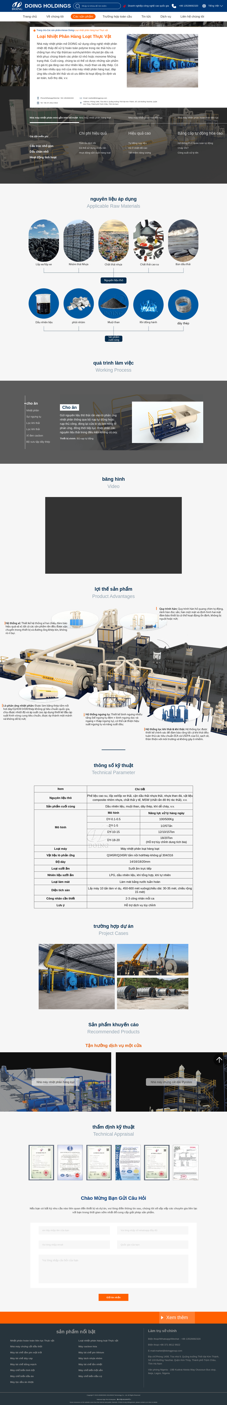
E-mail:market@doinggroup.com (165, 1350)
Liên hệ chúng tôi (192, 16)
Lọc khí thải (33, 423)
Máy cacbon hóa (87, 1346)
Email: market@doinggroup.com (95, 98)
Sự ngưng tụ (33, 416)
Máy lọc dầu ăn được (22, 1382)
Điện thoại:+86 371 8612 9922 (164, 1344)
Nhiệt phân (32, 410)
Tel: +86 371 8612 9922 (49, 103)
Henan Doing (67, 30)
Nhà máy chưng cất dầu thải (26, 1346)
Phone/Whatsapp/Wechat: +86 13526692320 (57, 98)
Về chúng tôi (55, 16)
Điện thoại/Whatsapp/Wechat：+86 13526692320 (174, 1339)
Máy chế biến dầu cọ (90, 1376)
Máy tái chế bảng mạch (23, 1364)
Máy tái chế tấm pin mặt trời (26, 1352)
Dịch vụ (165, 16)
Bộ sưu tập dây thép (38, 441)
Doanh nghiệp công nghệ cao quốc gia (148, 5)
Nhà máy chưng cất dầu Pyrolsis (171, 1082)
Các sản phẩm (83, 16)
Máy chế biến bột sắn (90, 1370)
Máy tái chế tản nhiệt (90, 1364)
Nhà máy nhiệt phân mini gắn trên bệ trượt (54, 117)
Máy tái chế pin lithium (91, 1352)
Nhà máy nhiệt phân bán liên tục (145, 117)
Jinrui (85, 1317)
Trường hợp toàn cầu (117, 16)
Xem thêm (174, 1317)
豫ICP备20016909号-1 (124, 1399)
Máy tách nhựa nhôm (90, 1358)
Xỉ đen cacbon (34, 435)
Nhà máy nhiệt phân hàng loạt (95, 117)
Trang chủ (30, 16)
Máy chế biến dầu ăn (22, 1376)
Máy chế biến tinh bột (22, 1370)
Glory (121, 1317)
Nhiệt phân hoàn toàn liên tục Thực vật (32, 1340)
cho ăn (32, 403)
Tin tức (146, 16)
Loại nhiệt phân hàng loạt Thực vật (91, 30)
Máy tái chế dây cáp (21, 1358)
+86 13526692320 (188, 5)
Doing (50, 1317)
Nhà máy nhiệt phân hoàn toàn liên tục (198, 117)
